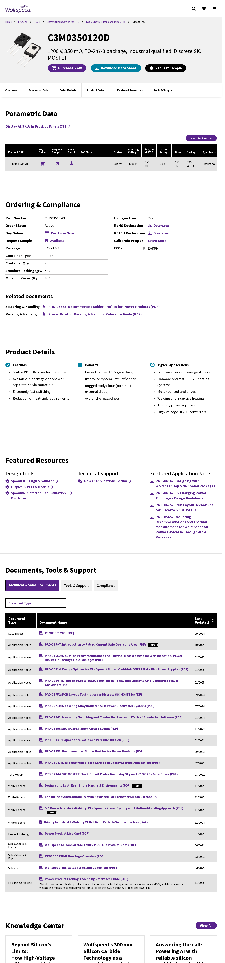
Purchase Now (67, 68)
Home (8, 21)
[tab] (32, 585)
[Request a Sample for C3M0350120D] (57, 163)
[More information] (144, 248)
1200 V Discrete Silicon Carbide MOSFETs (105, 21)
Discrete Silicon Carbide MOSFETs (63, 21)
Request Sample (166, 68)
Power (37, 21)
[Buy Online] (42, 163)
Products (22, 21)
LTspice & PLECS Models (29, 487)
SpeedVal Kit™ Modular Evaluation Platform (38, 495)
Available (55, 240)
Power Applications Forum (104, 481)
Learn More (157, 240)
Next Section (201, 138)
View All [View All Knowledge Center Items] (206, 925)
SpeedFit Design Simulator (31, 481)
